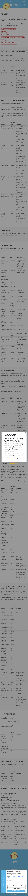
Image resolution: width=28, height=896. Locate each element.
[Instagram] (14, 5)
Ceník (14, 874)
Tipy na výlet (14, 878)
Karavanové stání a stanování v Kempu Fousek (12, 36)
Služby (14, 871)
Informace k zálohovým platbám (9, 44)
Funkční (11, 894)
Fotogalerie (14, 876)
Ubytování (14, 869)
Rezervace (14, 882)
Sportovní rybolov (5, 41)
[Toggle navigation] (25, 5)
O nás (14, 867)
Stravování (3, 31)
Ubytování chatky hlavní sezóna (8, 28)
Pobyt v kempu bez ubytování (8, 42)
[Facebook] (12, 862)
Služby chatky (4, 32)
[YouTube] (16, 5)
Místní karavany (5, 34)
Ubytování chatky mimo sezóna (8, 29)
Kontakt (14, 880)
